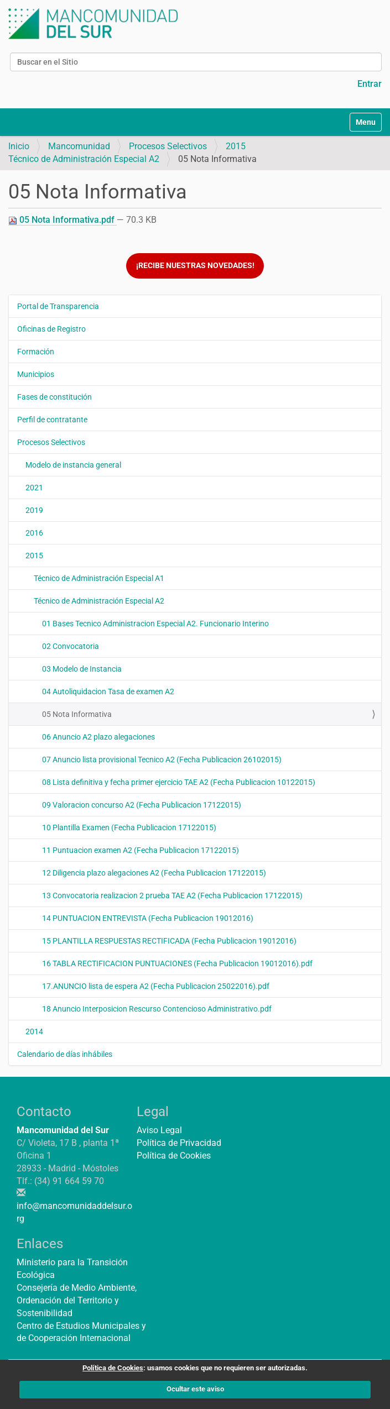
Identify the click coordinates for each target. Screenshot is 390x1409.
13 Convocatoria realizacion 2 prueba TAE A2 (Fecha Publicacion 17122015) (172, 895)
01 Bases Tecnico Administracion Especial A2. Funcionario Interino (155, 623)
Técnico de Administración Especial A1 (99, 578)
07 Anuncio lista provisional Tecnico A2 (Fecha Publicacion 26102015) (162, 759)
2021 (34, 487)
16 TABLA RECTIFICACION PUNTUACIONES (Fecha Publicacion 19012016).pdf (177, 963)
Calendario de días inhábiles (64, 1054)
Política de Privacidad (179, 1143)
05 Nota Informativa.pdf (62, 219)
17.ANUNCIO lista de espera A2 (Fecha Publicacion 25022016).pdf (155, 986)
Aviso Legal (159, 1130)
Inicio (18, 146)
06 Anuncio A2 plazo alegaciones (98, 736)
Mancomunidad (79, 146)
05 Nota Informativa (77, 714)
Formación (35, 351)
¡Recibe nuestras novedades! (195, 265)
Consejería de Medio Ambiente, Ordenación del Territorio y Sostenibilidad (77, 1300)
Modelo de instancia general (73, 464)
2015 (236, 146)
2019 (34, 510)
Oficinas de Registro (51, 328)
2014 (34, 1031)
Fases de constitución (54, 396)
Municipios (35, 374)
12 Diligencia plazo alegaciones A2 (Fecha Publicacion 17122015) (154, 872)
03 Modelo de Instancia (82, 668)
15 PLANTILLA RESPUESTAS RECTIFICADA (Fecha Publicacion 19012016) (169, 940)
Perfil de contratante (52, 419)
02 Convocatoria (70, 646)
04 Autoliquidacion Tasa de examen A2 (108, 691)
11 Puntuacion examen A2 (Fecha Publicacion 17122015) (140, 850)
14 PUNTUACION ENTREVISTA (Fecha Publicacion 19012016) (147, 918)
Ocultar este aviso (195, 1389)
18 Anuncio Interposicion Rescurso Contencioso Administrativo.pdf (157, 1008)
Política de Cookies (174, 1155)
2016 (34, 532)
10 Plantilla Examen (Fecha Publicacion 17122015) (129, 827)
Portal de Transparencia (58, 306)
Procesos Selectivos (168, 146)
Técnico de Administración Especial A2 (83, 159)
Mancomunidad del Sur (63, 1130)
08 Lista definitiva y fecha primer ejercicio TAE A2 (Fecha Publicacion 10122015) (178, 782)
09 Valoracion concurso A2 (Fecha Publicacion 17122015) (141, 804)
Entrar (369, 83)
